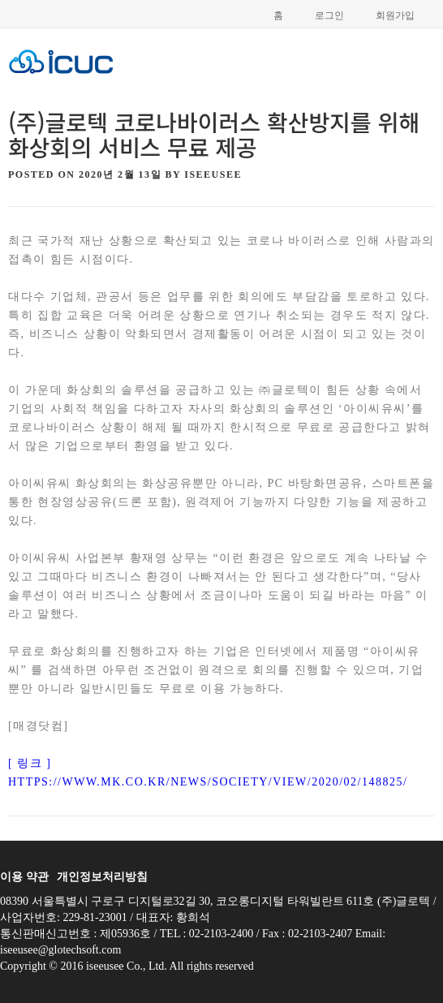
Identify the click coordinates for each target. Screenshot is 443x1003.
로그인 (329, 15)
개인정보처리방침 (102, 877)
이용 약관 (24, 877)
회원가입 (395, 15)
